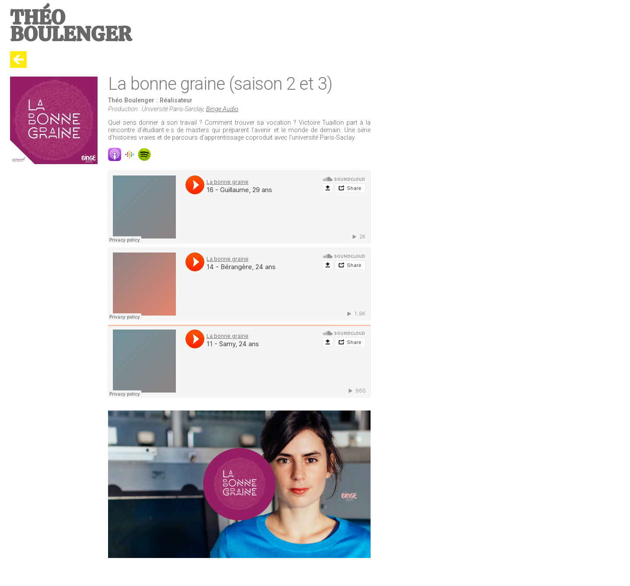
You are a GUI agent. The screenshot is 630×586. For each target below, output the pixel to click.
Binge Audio (222, 109)
